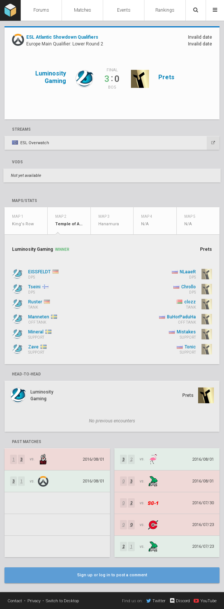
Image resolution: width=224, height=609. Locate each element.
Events (124, 10)
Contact (15, 601)
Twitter (155, 600)
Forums (41, 10)
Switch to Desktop (62, 601)
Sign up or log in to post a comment (112, 575)
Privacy (34, 601)
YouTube (205, 600)
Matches (82, 10)
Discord (179, 601)
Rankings (164, 10)
